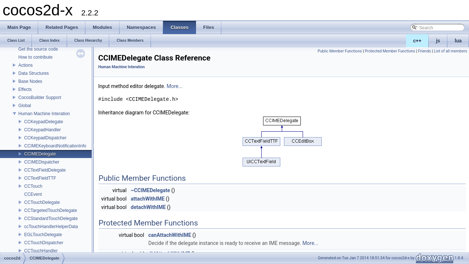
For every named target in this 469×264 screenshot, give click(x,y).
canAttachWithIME (169, 235)
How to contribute (35, 57)
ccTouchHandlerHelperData (51, 226)
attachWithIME (148, 199)
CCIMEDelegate (40, 154)
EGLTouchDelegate (43, 234)
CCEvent (33, 194)
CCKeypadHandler (42, 129)
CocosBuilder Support (39, 97)
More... (174, 86)
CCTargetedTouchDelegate (50, 210)
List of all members (450, 51)
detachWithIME (148, 207)
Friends (424, 51)
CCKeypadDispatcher (45, 137)
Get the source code (38, 49)
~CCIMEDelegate (150, 190)
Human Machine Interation (44, 113)
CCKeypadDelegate (43, 121)
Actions (25, 65)
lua (458, 41)
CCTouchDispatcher (43, 242)
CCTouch (33, 186)
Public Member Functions (340, 51)
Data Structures (33, 73)
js (438, 41)
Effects (25, 89)
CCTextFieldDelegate (45, 170)
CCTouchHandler (41, 250)
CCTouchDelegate (42, 202)
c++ (417, 41)
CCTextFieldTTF (40, 178)
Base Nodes (30, 81)
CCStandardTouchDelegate (51, 218)
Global (24, 105)
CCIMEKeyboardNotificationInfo (55, 145)
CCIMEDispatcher (41, 162)
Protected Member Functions (390, 51)
